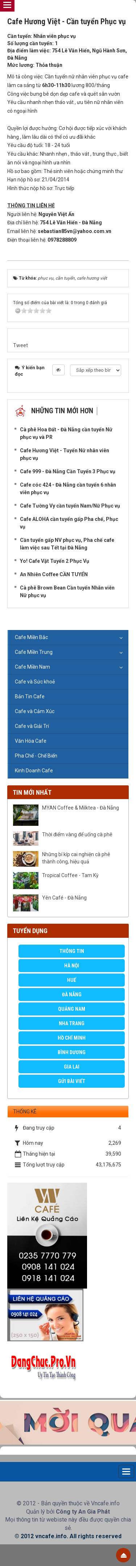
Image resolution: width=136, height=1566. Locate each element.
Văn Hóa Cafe (30, 741)
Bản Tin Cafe (30, 696)
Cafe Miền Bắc (31, 637)
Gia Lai (71, 1067)
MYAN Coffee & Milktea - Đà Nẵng (80, 808)
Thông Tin (71, 951)
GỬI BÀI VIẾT (71, 1081)
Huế (71, 980)
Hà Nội (71, 965)
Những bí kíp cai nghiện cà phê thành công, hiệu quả (76, 857)
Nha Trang (72, 1023)
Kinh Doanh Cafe (34, 770)
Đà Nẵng (72, 994)
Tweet (20, 345)
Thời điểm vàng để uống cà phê (77, 834)
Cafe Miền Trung (34, 652)
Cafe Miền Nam (32, 667)
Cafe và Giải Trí (32, 726)
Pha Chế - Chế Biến (36, 756)
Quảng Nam (71, 1009)
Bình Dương (72, 1052)
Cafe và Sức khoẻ (35, 682)
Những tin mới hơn (62, 410)
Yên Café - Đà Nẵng (64, 898)
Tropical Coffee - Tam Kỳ (70, 875)
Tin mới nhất (32, 792)
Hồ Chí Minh (72, 1038)
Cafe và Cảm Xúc (34, 711)
